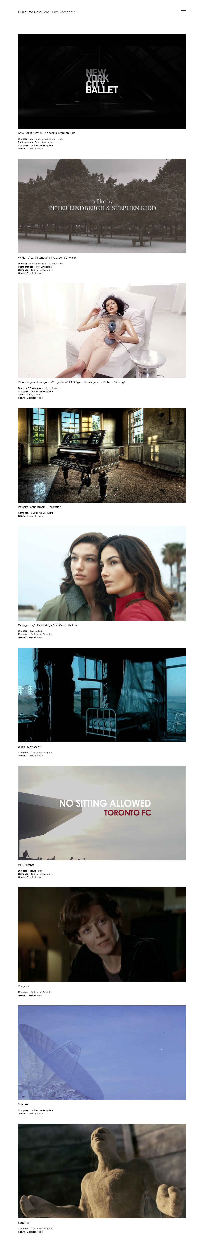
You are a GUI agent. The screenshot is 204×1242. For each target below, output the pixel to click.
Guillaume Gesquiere (33, 12)
